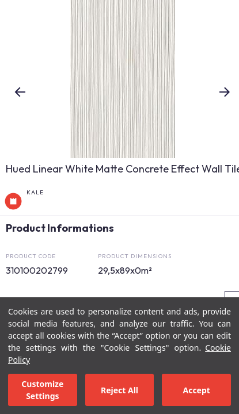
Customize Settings (42, 389)
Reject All (119, 390)
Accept (196, 390)
